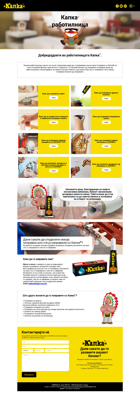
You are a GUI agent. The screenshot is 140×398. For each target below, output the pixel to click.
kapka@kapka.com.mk (37, 284)
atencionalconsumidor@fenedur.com (74, 386)
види (54, 97)
